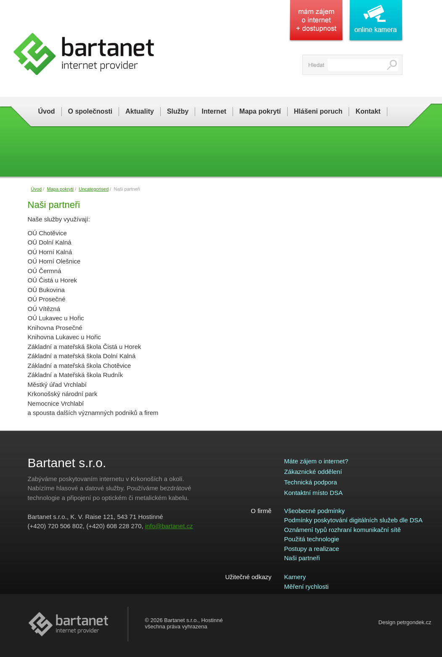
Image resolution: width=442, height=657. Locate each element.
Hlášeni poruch (318, 111)
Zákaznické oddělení (313, 471)
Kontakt (368, 111)
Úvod (46, 111)
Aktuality (139, 111)
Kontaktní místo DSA (313, 492)
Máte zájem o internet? (316, 461)
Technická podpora (310, 482)
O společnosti (90, 111)
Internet (213, 111)
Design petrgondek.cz (404, 622)
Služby (178, 111)
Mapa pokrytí (260, 111)
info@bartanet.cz (169, 525)
